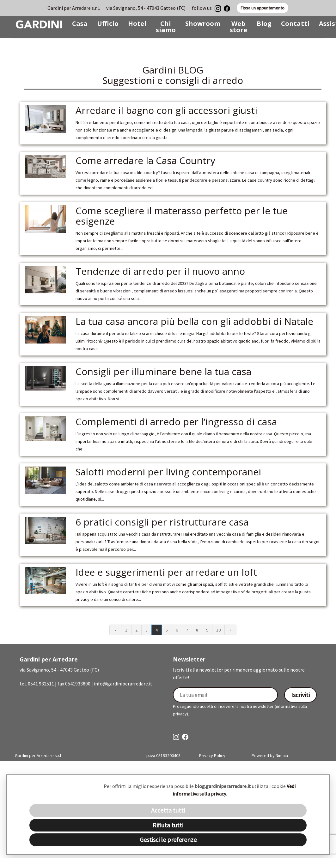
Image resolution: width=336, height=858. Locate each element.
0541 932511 (41, 683)
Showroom (202, 23)
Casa (80, 23)
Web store (238, 26)
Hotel (137, 23)
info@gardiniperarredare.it (123, 683)
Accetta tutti (168, 810)
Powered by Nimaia (270, 755)
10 (218, 630)
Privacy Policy (212, 755)
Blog (264, 23)
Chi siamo (166, 26)
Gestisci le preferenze (168, 839)
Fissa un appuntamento (262, 8)
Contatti (295, 23)
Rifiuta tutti (168, 825)
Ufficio (108, 23)
